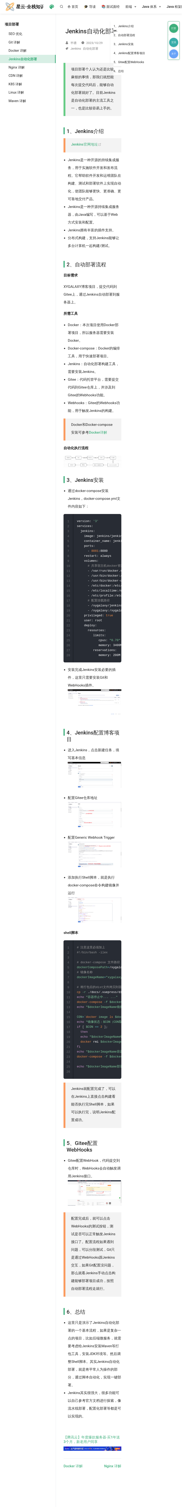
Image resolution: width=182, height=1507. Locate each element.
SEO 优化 (15, 34)
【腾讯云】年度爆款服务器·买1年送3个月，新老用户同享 (92, 1453)
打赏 (173, 28)
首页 (73, 7)
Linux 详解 (16, 92)
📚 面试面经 (110, 7)
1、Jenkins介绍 (123, 26)
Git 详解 (14, 42)
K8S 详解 (15, 84)
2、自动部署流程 (124, 35)
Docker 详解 (18, 50)
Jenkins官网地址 (86, 144)
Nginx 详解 (17, 67)
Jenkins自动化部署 (23, 59)
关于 (173, 53)
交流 (173, 42)
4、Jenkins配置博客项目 (129, 53)
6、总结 (119, 71)
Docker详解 (98, 432)
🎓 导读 (90, 7)
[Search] (63, 7)
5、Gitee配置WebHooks (129, 62)
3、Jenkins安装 (123, 44)
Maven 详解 (17, 101)
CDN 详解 (16, 76)
